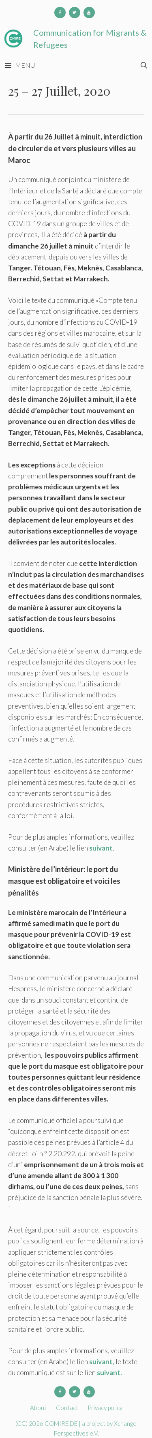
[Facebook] (60, 12)
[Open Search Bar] (143, 65)
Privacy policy (105, 1407)
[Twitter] (74, 12)
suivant (101, 848)
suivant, (102, 1361)
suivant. (109, 1372)
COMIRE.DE (62, 1423)
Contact (67, 1407)
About (38, 1407)
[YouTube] (89, 12)
